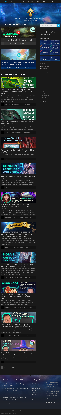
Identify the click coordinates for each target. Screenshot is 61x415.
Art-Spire (43, 70)
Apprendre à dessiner (45, 66)
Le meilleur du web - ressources (45, 43)
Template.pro (44, 91)
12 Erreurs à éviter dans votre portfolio (19, 385)
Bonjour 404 (44, 74)
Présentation (34, 392)
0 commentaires (27, 104)
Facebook (46, 32)
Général (34, 386)
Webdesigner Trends (45, 95)
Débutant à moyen (28, 68)
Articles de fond (45, 58)
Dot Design (43, 76)
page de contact (50, 402)
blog (50, 393)
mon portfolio (52, 397)
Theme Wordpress (45, 93)
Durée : (8, 43)
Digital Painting (19, 68)
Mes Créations (35, 390)
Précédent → (13, 367)
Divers (24, 307)
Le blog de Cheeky (45, 83)
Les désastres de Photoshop (45, 48)
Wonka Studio (44, 97)
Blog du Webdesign (45, 72)
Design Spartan (6, 397)
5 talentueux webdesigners (45, 53)
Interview (15, 43)
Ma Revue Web (44, 85)
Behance (41, 32)
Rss (49, 32)
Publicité (34, 394)
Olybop (43, 87)
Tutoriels (34, 399)
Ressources (34, 397)
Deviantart (44, 32)
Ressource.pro (44, 89)
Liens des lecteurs (36, 388)
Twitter (52, 32)
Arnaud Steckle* (44, 68)
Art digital (14, 104)
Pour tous (21, 43)
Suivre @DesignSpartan (46, 34)
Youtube (54, 32)
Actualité (34, 383)
